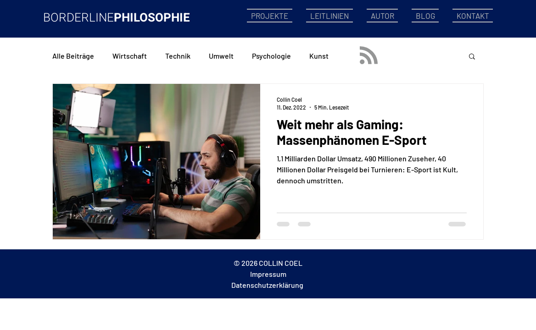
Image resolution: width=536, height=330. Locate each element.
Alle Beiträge (73, 55)
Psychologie (271, 55)
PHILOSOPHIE (152, 18)
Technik (177, 55)
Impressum (268, 274)
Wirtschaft (129, 55)
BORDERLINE (78, 18)
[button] (472, 57)
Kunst (319, 55)
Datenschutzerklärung (267, 284)
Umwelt (221, 55)
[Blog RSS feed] (369, 55)
